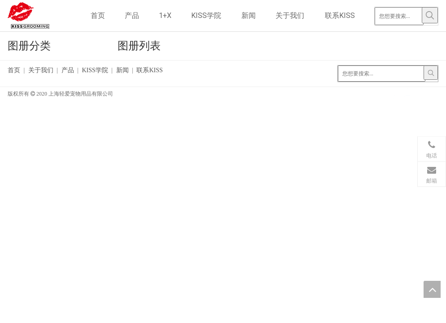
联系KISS (149, 70)
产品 (67, 70)
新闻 (122, 70)
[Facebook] (380, 93)
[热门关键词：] (430, 15)
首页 (14, 70)
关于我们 (40, 70)
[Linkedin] (407, 93)
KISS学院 (95, 70)
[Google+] (393, 93)
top (432, 289)
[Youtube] (380, 105)
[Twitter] (421, 93)
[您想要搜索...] (399, 16)
